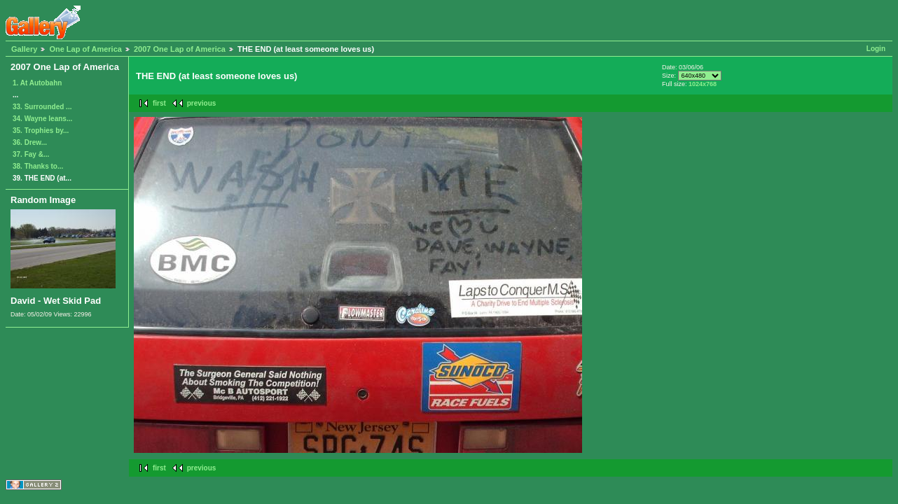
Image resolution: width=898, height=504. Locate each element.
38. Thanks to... (38, 166)
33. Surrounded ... (42, 107)
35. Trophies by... (41, 130)
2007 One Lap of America (180, 49)
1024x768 (703, 84)
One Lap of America (85, 49)
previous (201, 103)
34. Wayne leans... (42, 118)
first (159, 103)
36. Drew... (30, 142)
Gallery (24, 49)
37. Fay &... (31, 154)
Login (875, 48)
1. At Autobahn (37, 83)
